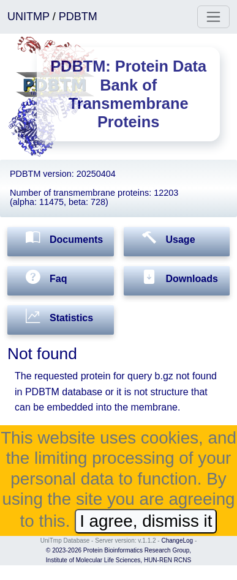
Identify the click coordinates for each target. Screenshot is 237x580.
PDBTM (78, 16)
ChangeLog (177, 540)
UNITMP (30, 16)
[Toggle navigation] (213, 17)
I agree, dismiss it (146, 520)
